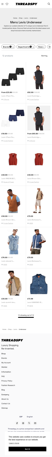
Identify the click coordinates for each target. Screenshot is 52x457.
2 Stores (6, 99)
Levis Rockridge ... (34, 96)
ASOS (31, 223)
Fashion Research (8, 385)
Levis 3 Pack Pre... (8, 96)
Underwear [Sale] (33, 18)
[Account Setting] (7, 4)
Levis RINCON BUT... (8, 178)
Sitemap (4, 408)
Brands (7, 46)
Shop (3, 353)
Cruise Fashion (34, 99)
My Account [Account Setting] (6, 362)
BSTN (31, 306)
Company (5, 394)
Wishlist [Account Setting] (4, 367)
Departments (25, 46)
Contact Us (5, 403)
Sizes (40, 46)
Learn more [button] (14, 443)
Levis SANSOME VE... (35, 302)
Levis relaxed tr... (7, 261)
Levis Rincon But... (34, 178)
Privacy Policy (6, 381)
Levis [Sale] (26, 18)
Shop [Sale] (20, 18)
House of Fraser (8, 182)
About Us (4, 399)
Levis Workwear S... (34, 219)
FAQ (3, 376)
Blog (3, 390)
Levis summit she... (8, 302)
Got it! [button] (27, 449)
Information (6, 372)
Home (15, 18)
